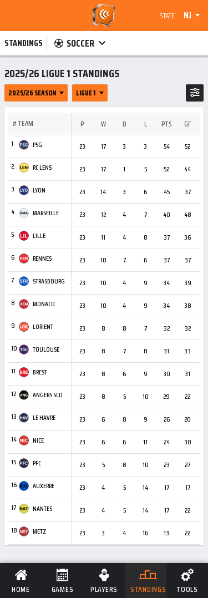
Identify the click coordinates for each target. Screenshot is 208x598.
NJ (187, 15)
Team (25, 123)
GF (187, 124)
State (167, 15)
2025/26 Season (32, 93)
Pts (166, 124)
